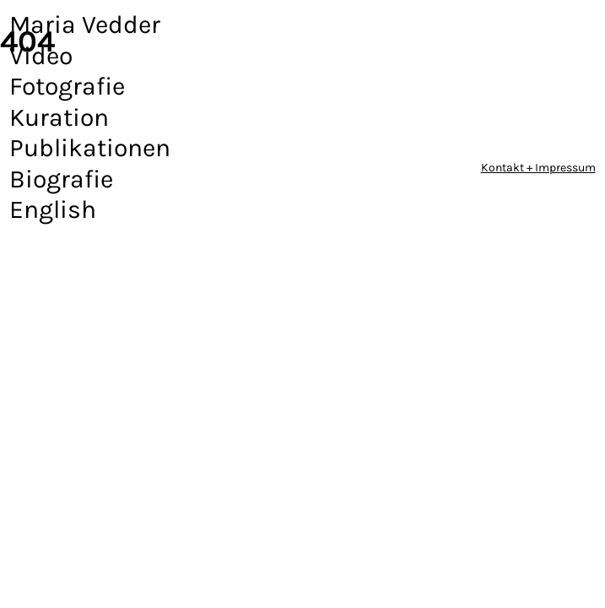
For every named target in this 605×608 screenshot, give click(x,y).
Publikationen (89, 148)
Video (41, 56)
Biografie (61, 179)
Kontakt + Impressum (538, 167)
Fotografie (67, 86)
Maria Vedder (84, 24)
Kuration (59, 117)
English (52, 209)
